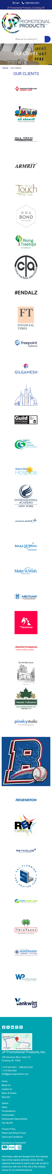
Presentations (8, 1111)
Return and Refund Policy (14, 1133)
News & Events (9, 1093)
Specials (6, 1097)
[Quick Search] (28, 39)
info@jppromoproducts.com (15, 1074)
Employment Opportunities (14, 1119)
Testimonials (8, 1115)
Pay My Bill (7, 1123)
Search (5, 1103)
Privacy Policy (9, 1129)
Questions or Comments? (14, 1142)
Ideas (4, 1107)
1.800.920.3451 (31, 3)
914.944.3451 (10, 1067)
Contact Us (7, 1089)
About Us (6, 1085)
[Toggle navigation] (4, 39)
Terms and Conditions (12, 1137)
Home (5, 68)
